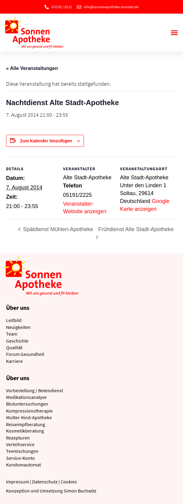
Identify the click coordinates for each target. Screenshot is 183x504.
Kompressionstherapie (29, 411)
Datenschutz (45, 482)
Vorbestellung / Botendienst (34, 390)
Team (11, 334)
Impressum (17, 482)
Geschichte (17, 341)
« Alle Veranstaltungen (32, 68)
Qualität (14, 347)
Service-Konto (20, 458)
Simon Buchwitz (80, 491)
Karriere (14, 361)
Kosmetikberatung (25, 431)
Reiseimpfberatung (25, 424)
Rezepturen (18, 438)
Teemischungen (22, 451)
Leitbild (14, 320)
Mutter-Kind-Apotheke (29, 417)
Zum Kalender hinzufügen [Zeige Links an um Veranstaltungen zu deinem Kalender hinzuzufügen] (46, 140)
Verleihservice (20, 444)
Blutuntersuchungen (27, 404)
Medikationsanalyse (26, 397)
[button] (174, 32)
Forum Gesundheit (25, 354)
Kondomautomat (23, 465)
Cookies (69, 482)
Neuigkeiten (18, 327)
